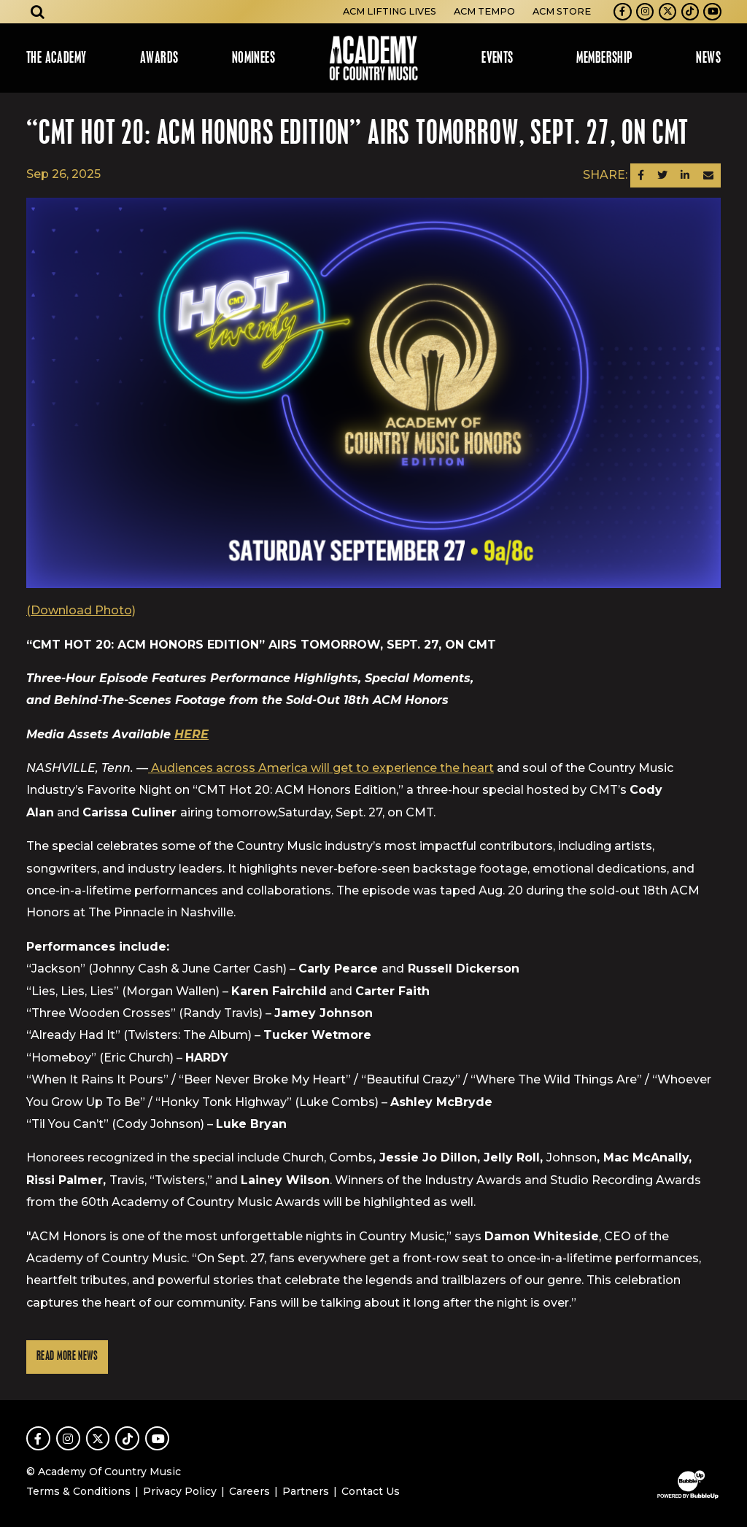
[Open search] (38, 11)
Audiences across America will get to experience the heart (321, 768)
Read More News (67, 1356)
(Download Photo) (81, 610)
